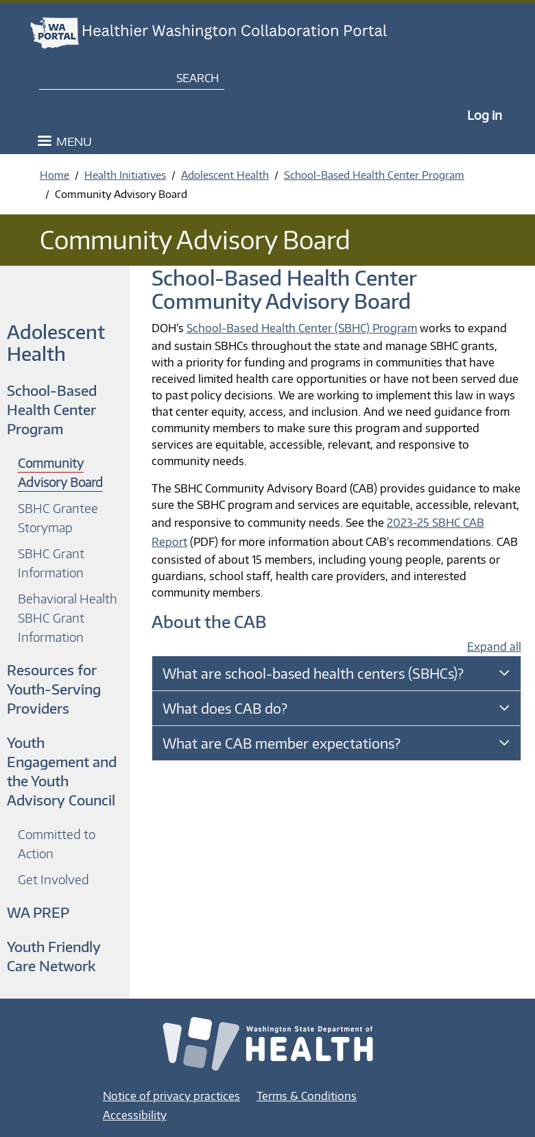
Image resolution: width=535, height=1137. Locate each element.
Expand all (494, 646)
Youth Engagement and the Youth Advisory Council (62, 771)
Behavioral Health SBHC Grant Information (67, 617)
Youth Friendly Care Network (54, 956)
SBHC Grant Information (51, 562)
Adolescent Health (225, 174)
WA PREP (38, 912)
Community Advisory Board (60, 472)
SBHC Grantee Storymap (58, 517)
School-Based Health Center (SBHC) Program (302, 328)
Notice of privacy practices (171, 1096)
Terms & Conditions (307, 1096)
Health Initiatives (125, 174)
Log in (484, 115)
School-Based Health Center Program (374, 174)
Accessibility (135, 1115)
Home (54, 174)
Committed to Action (56, 843)
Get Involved (53, 879)
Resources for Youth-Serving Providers (54, 688)
